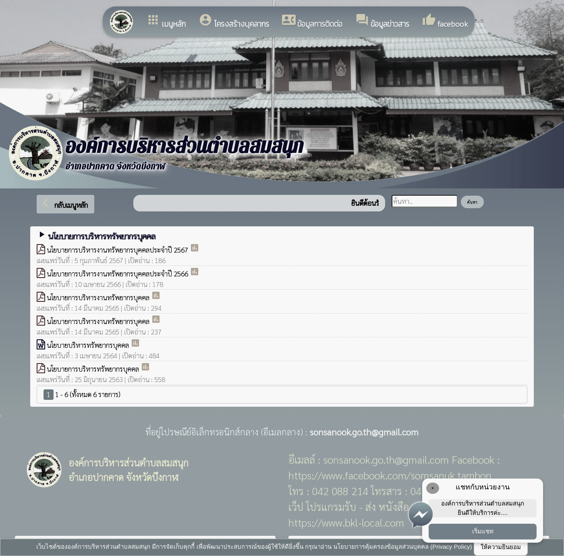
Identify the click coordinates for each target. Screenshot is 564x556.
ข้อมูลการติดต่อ (312, 21)
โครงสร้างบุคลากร (234, 21)
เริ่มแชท (483, 531)
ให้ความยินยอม (501, 546)
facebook (445, 21)
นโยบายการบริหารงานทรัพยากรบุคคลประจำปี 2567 (118, 249)
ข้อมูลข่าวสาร (382, 21)
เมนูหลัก (166, 21)
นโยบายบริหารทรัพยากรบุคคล (89, 345)
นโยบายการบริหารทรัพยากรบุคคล (94, 368)
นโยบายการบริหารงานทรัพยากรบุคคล (99, 297)
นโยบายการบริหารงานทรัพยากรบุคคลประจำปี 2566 (118, 273)
